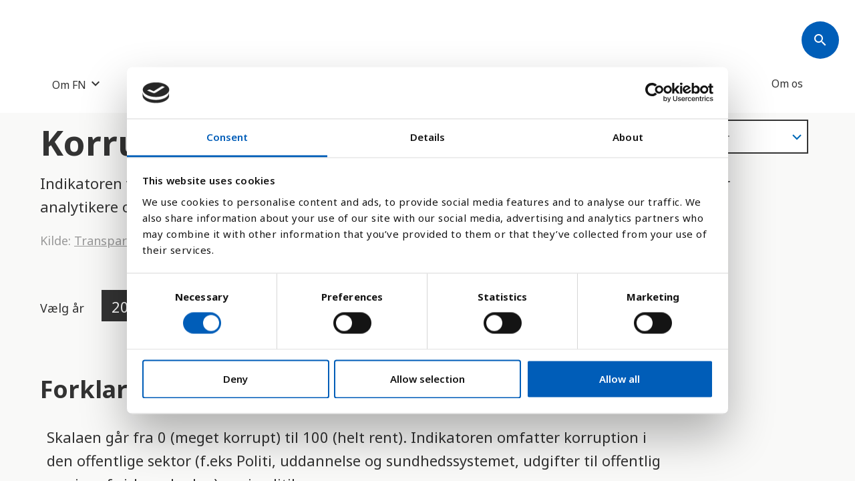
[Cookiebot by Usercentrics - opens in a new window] (654, 93)
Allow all (619, 378)
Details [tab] (428, 137)
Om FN (69, 84)
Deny (235, 378)
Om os (787, 83)
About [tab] (628, 137)
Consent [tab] (227, 137)
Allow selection (427, 378)
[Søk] (820, 40)
